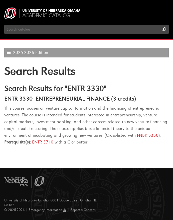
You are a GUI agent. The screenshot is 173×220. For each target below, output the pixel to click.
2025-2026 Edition (30, 52)
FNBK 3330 (147, 135)
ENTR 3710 (42, 142)
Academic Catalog (46, 15)
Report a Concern (83, 210)
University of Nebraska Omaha (51, 10)
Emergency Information (47, 210)
